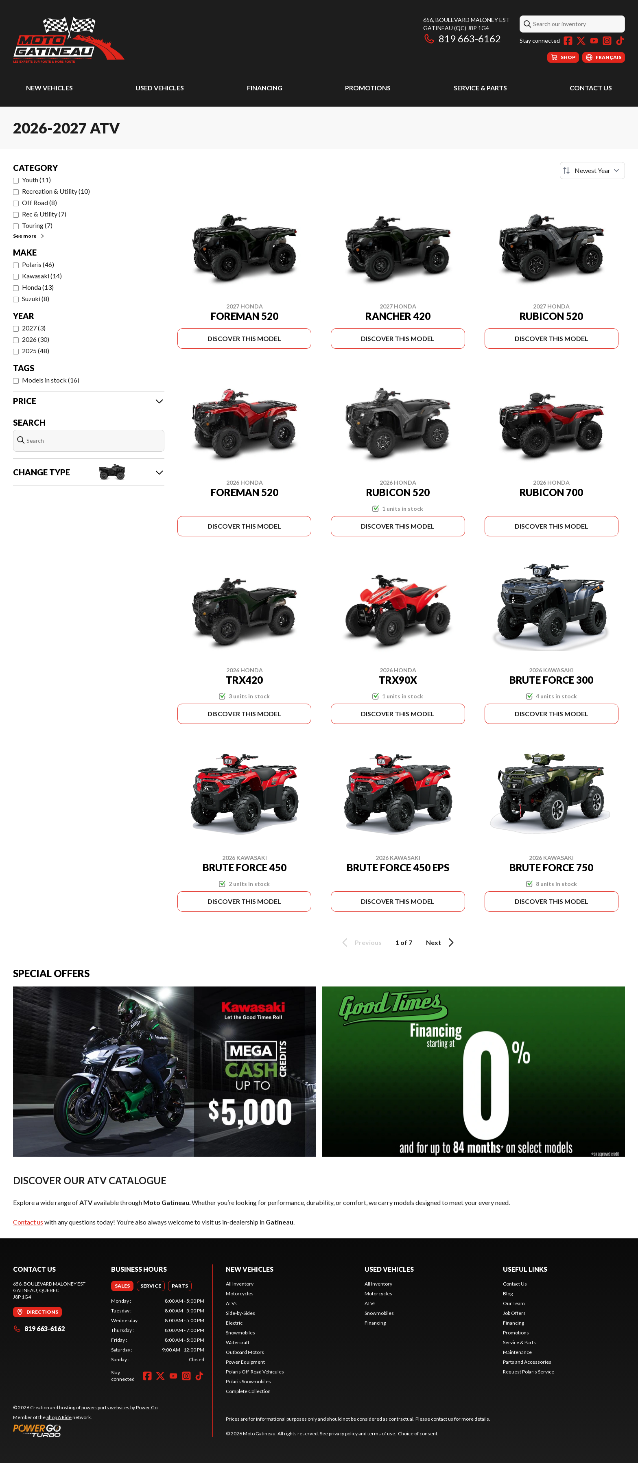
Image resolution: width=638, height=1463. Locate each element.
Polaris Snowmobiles (248, 1381)
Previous (360, 942)
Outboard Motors (245, 1352)
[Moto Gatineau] (69, 39)
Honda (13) (38, 287)
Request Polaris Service (528, 1372)
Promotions (368, 88)
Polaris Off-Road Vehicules (255, 1372)
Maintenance (517, 1352)
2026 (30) (35, 339)
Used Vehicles (159, 88)
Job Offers (514, 1313)
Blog (508, 1293)
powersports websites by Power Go (119, 1407)
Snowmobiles (240, 1333)
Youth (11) (36, 180)
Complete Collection (248, 1391)
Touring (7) (37, 225)
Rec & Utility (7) (44, 214)
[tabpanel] (157, 1330)
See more (29, 236)
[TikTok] (620, 41)
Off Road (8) (39, 202)
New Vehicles (49, 88)
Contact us (28, 1222)
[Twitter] (581, 41)
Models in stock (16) (50, 380)
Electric (234, 1323)
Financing (264, 88)
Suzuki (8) (35, 298)
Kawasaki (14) (42, 276)
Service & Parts (480, 88)
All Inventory (239, 1284)
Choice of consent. (418, 1433)
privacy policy (343, 1433)
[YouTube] (594, 41)
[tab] (122, 1286)
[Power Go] (86, 1430)
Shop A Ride (59, 1417)
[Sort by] (592, 170)
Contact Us (591, 88)
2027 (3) (34, 328)
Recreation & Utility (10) (56, 191)
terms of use (381, 1433)
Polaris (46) (38, 264)
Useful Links (525, 1269)
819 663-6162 (462, 38)
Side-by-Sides (240, 1313)
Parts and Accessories (527, 1362)
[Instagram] (607, 41)
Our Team (514, 1303)
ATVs (231, 1303)
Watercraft (237, 1342)
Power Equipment (245, 1362)
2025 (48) (35, 350)
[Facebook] (568, 41)
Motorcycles (239, 1293)
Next (441, 942)
